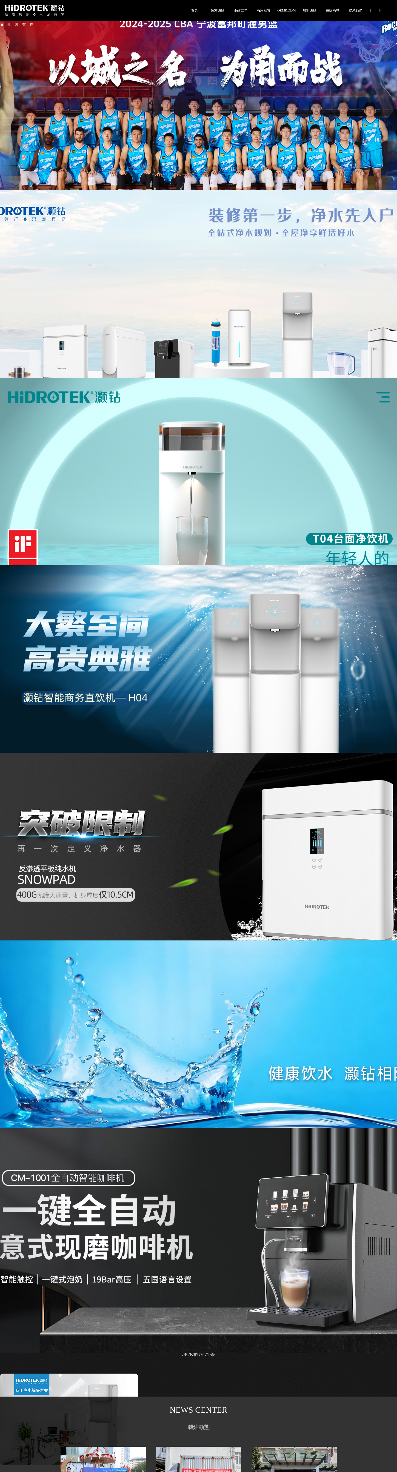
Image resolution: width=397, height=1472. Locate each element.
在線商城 (332, 10)
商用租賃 (263, 10)
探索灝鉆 (217, 10)
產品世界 (240, 10)
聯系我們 (355, 10)
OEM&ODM (286, 10)
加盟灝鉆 (309, 10)
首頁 (194, 10)
